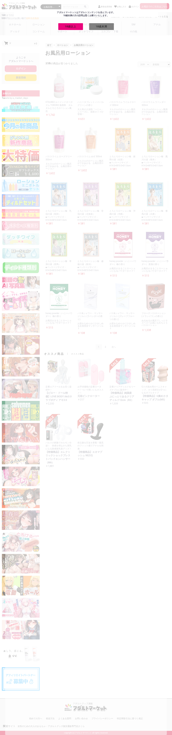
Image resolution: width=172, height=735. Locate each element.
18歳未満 (101, 26)
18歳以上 (70, 26)
